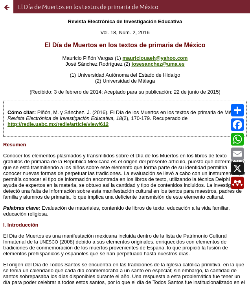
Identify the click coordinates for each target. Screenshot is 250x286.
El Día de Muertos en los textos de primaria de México (88, 6)
